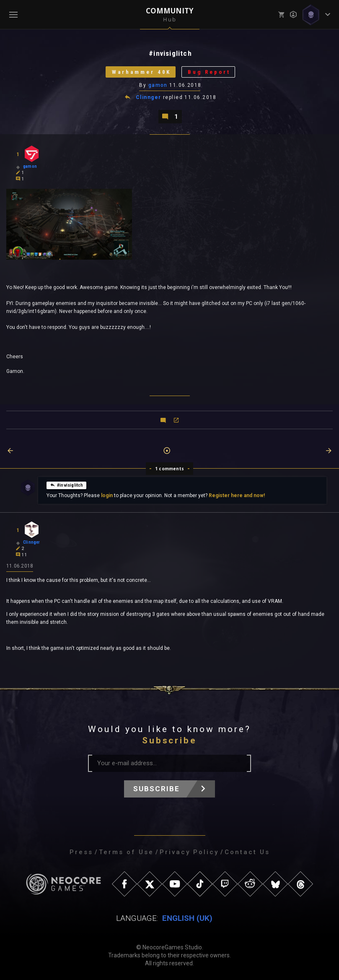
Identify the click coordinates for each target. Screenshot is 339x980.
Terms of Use (126, 852)
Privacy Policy (189, 852)
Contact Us (247, 852)
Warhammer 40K (141, 72)
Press (81, 852)
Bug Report (209, 72)
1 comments (169, 469)
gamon (158, 85)
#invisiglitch (66, 484)
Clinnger (148, 97)
